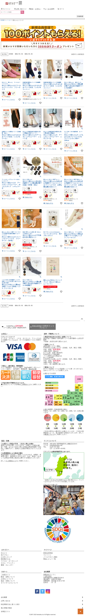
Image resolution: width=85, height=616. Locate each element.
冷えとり (4, 553)
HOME (3, 20)
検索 (22, 12)
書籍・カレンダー (7, 565)
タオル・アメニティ (8, 563)
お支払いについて (7, 579)
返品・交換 (5, 441)
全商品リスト (5, 611)
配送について (49, 434)
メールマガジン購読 (50, 557)
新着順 (11, 54)
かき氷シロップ (6, 557)
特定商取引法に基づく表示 (10, 604)
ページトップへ (82, 319)
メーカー (8, 20)
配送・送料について (8, 577)
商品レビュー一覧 (49, 559)
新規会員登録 (48, 553)
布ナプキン (5, 555)
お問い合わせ (5, 601)
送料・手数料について (51, 334)
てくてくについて (50, 441)
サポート (4, 571)
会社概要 (47, 571)
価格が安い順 (19, 54)
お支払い (4, 334)
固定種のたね (5, 559)
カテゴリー (5, 550)
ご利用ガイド (25, 384)
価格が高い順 (29, 54)
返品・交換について (8, 581)
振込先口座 (33, 369)
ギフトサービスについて (9, 583)
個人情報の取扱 (6, 608)
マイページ (48, 550)
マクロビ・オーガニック (9, 561)
